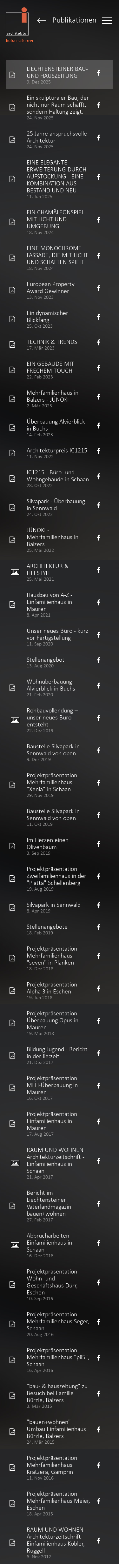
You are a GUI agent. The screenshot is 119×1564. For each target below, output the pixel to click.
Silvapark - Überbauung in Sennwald (56, 504)
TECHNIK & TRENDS (52, 341)
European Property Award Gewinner (51, 287)
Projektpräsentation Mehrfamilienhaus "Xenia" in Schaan (52, 782)
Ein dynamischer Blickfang (47, 316)
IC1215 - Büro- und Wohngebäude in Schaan (58, 476)
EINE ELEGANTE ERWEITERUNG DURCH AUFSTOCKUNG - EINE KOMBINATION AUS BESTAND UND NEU (56, 176)
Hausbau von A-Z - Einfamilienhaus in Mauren (49, 601)
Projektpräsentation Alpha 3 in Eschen (52, 988)
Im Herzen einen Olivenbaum (48, 843)
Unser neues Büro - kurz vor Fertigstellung (57, 634)
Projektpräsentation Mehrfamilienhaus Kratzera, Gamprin (52, 1464)
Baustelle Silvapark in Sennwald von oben (53, 750)
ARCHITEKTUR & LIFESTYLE (48, 569)
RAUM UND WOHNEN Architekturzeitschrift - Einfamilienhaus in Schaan (55, 1160)
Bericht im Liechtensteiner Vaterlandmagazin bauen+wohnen (49, 1203)
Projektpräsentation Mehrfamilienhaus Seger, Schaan (58, 1321)
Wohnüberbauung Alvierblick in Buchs (51, 685)
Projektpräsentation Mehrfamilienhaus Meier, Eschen (58, 1500)
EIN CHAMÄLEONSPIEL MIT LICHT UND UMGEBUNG (55, 219)
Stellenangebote (47, 926)
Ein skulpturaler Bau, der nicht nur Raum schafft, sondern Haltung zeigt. (58, 104)
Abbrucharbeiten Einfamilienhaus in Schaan (49, 1242)
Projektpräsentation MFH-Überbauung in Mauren (52, 1084)
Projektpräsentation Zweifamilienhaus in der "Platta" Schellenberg (56, 875)
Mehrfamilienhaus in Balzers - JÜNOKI (52, 396)
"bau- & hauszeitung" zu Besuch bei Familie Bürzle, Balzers (57, 1392)
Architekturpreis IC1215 (57, 450)
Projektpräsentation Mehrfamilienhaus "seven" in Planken (52, 955)
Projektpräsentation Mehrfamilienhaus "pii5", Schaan (58, 1357)
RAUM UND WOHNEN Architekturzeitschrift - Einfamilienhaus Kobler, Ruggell (56, 1540)
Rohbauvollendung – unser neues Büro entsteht (52, 717)
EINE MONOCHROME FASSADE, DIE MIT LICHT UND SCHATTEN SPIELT (57, 254)
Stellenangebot (45, 659)
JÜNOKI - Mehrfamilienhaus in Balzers (52, 536)
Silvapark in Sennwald (54, 904)
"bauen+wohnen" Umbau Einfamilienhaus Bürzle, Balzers (56, 1428)
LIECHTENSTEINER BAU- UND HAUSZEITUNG (57, 72)
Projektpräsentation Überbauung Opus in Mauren (52, 1020)
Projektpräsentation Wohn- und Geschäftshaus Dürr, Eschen (52, 1282)
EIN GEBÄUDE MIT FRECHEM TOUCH (50, 367)
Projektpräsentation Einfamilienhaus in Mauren (52, 1120)
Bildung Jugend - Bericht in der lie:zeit (57, 1052)
